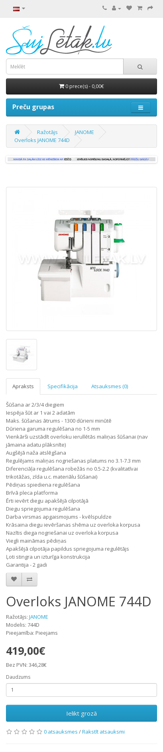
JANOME (84, 132)
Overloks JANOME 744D (42, 140)
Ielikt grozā (81, 713)
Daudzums (18, 677)
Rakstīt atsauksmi (103, 731)
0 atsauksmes (61, 731)
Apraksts (23, 386)
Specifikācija (62, 386)
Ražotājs (47, 132)
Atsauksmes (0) (109, 386)
